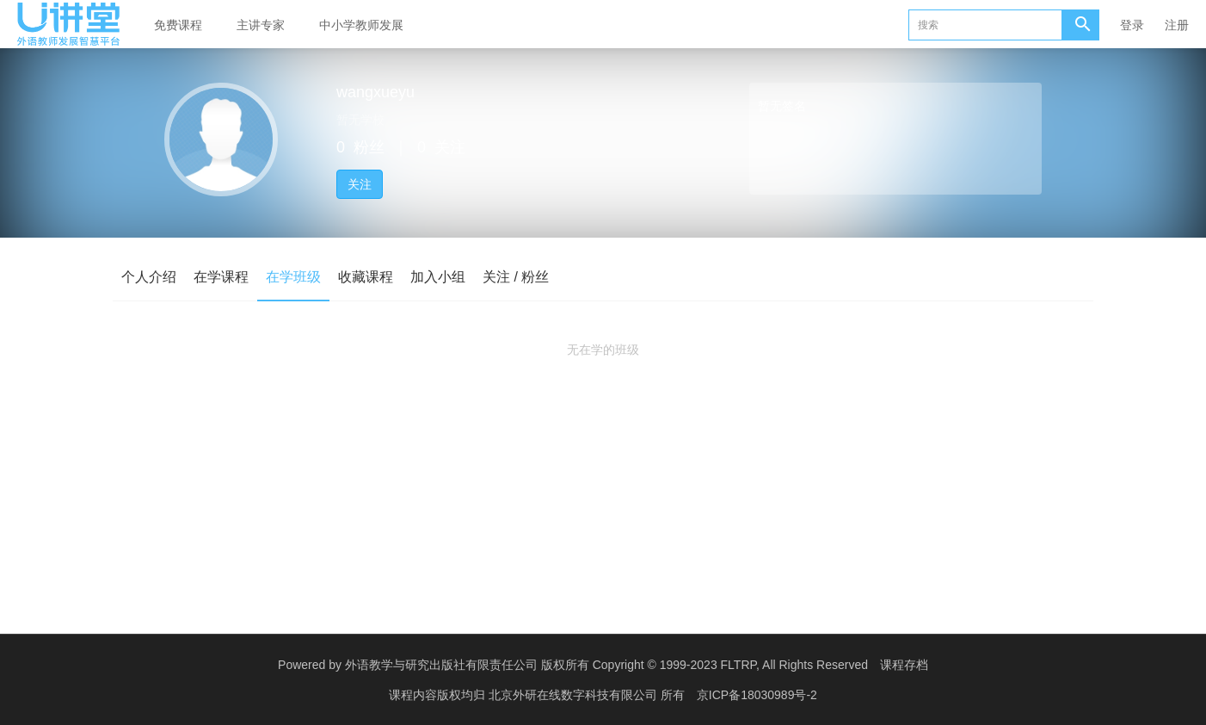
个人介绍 (148, 277)
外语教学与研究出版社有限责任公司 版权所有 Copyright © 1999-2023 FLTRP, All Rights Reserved (606, 665)
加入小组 (437, 277)
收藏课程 (365, 277)
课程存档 (904, 665)
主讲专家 (261, 25)
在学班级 (293, 277)
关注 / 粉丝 (516, 277)
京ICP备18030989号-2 (757, 695)
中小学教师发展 (361, 25)
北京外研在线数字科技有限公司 (575, 695)
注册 (1177, 25)
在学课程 (221, 277)
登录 (1132, 25)
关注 (360, 184)
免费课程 (178, 25)
